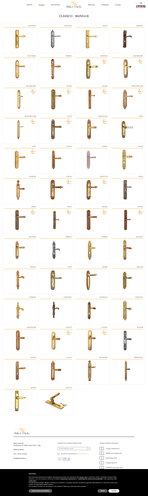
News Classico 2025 (111, 465)
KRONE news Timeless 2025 (114, 460)
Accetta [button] (113, 491)
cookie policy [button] (32, 481)
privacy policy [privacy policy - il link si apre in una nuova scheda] (83, 477)
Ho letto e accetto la (74, 460)
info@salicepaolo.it (19, 465)
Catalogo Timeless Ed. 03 (113, 455)
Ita (141, 3)
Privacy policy (81, 460)
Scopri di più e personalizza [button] (40, 491)
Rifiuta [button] (103, 491)
